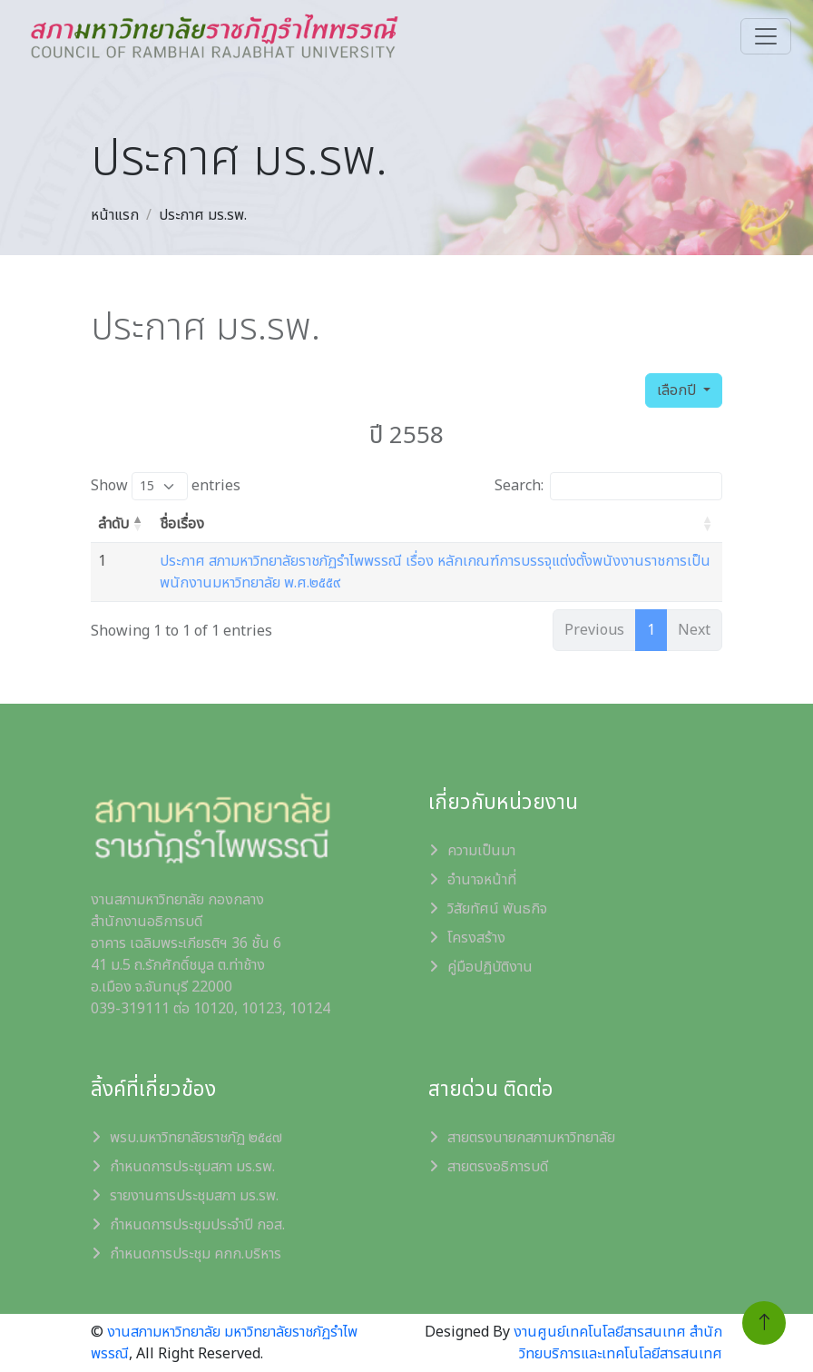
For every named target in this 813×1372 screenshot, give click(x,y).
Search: (608, 486)
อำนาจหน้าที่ (481, 880)
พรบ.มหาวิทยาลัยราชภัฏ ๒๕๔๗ (196, 1138)
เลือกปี (678, 390)
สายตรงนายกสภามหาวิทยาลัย (531, 1138)
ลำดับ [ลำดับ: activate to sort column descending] (113, 524)
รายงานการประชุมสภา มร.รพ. (194, 1196)
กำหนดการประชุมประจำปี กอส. (197, 1225)
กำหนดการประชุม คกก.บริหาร (195, 1254)
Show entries (165, 486)
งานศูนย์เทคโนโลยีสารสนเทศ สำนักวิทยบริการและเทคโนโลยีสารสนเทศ (618, 1343)
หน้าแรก (115, 215)
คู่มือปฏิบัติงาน (490, 967)
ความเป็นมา (481, 851)
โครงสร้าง (476, 938)
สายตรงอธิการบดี (497, 1167)
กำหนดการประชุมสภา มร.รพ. (192, 1167)
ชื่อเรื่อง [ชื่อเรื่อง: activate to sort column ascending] (182, 524)
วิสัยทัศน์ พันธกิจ (497, 909)
